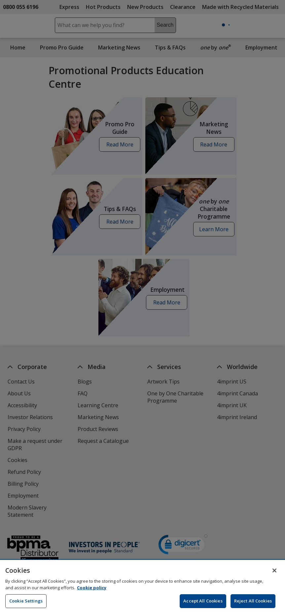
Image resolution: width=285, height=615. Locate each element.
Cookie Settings (26, 605)
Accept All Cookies (202, 605)
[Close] (274, 575)
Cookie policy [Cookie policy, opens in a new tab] (91, 592)
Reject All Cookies (253, 605)
